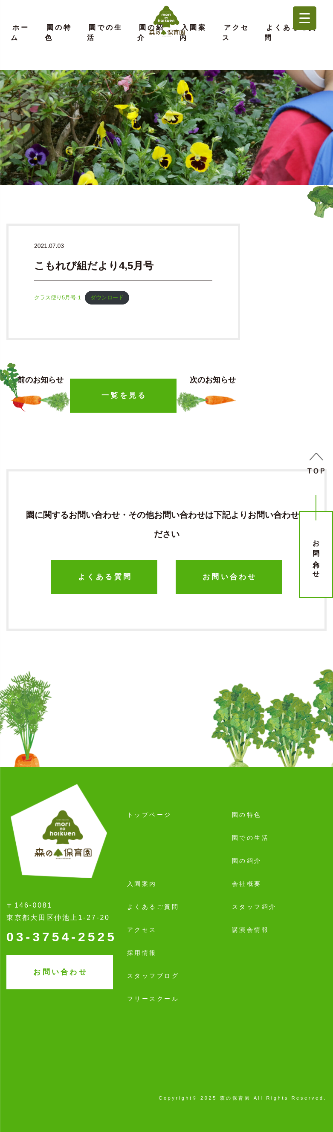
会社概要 (247, 883)
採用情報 (142, 952)
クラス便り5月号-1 (57, 297)
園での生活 (105, 32)
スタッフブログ (153, 975)
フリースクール (153, 998)
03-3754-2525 (61, 937)
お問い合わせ (316, 555)
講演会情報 (250, 929)
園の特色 (58, 32)
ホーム (20, 32)
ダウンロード (107, 297)
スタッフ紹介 (254, 906)
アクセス (235, 32)
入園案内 (193, 32)
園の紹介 (151, 32)
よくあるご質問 (290, 32)
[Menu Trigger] (304, 18)
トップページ (149, 814)
